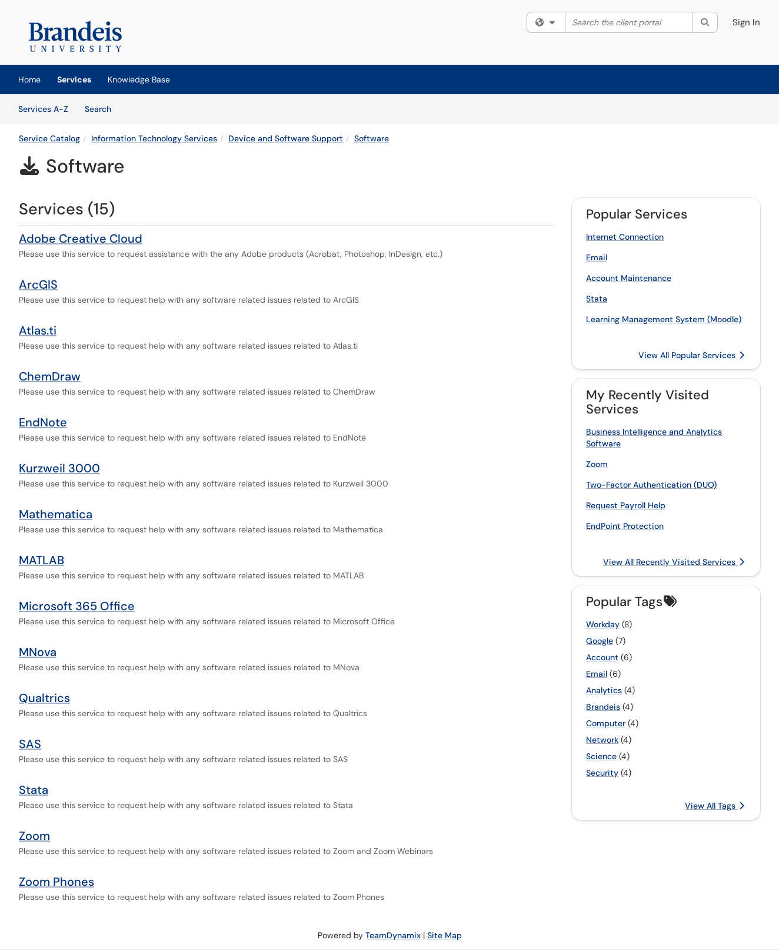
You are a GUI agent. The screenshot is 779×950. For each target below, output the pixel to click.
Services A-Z (43, 109)
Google (599, 640)
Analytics (604, 690)
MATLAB (41, 560)
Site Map (444, 935)
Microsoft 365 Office (77, 606)
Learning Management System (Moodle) (663, 319)
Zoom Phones (56, 881)
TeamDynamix (393, 935)
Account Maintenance (628, 278)
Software (371, 138)
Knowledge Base (139, 79)
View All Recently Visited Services (673, 562)
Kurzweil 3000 (59, 468)
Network (602, 739)
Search (102, 108)
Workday (603, 624)
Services (74, 79)
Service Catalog (49, 138)
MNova (37, 652)
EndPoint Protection (625, 526)
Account (602, 657)
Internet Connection (625, 236)
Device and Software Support (285, 138)
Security (602, 772)
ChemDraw (50, 376)
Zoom (34, 835)
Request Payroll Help (625, 505)
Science (601, 756)
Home (29, 79)
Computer (605, 723)
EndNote (43, 422)
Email (596, 257)
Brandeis (603, 706)
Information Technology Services (154, 138)
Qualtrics (44, 698)
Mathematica (55, 514)
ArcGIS (38, 284)
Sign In (746, 22)
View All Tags (714, 805)
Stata (33, 789)
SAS (30, 744)
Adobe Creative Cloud (80, 238)
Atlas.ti (37, 330)
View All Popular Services (691, 355)
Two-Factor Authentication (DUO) (651, 484)
